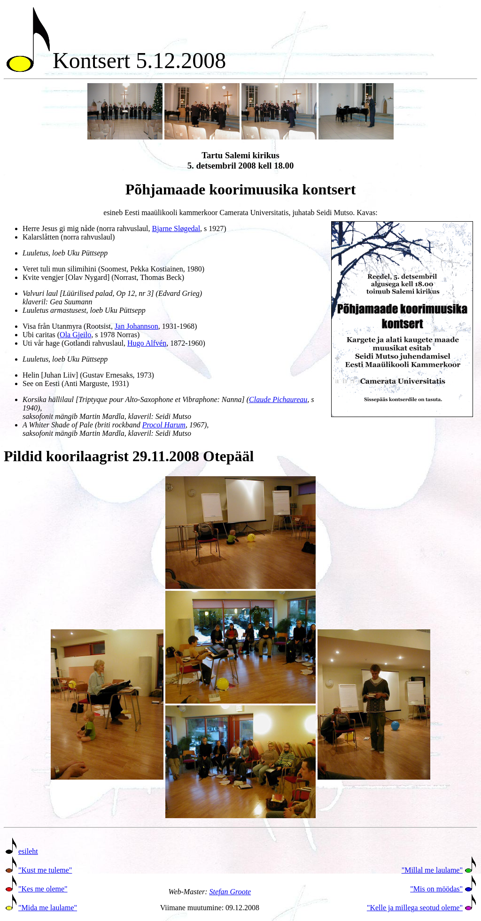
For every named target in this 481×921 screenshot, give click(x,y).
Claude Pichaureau (278, 399)
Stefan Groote (230, 892)
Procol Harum (164, 425)
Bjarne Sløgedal (176, 228)
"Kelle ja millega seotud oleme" (415, 908)
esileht (28, 851)
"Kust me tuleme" (45, 870)
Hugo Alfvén (146, 343)
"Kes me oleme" (43, 889)
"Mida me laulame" (47, 908)
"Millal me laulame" (432, 870)
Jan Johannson (136, 326)
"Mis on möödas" (436, 889)
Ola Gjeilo (75, 335)
